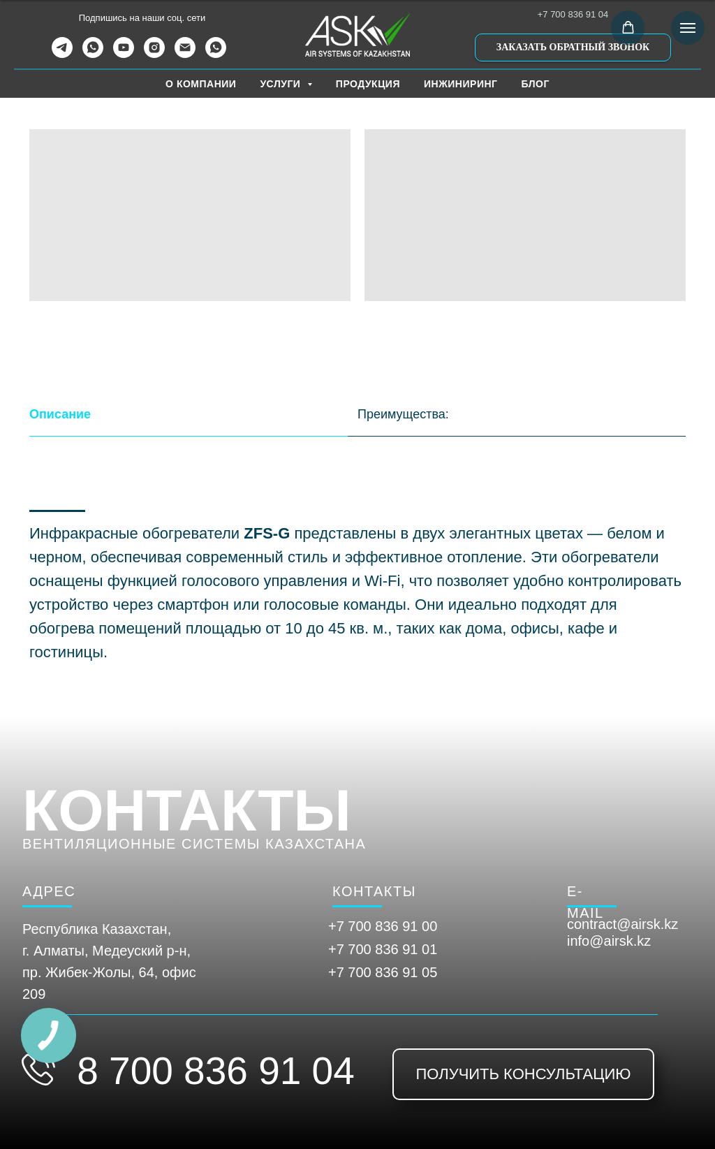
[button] (573, 47)
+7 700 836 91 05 (382, 972)
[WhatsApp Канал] (215, 54)
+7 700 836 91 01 (382, 949)
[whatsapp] (92, 54)
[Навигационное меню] (687, 28)
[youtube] (123, 54)
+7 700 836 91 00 (382, 926)
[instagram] (154, 54)
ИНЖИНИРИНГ (461, 83)
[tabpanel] (357, 597)
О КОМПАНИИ (200, 83)
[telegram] (62, 54)
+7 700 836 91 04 (573, 14)
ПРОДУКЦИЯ (368, 83)
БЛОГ (536, 83)
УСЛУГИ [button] (281, 83)
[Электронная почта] (185, 54)
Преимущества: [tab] (403, 414)
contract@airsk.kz (622, 924)
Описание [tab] (60, 414)
